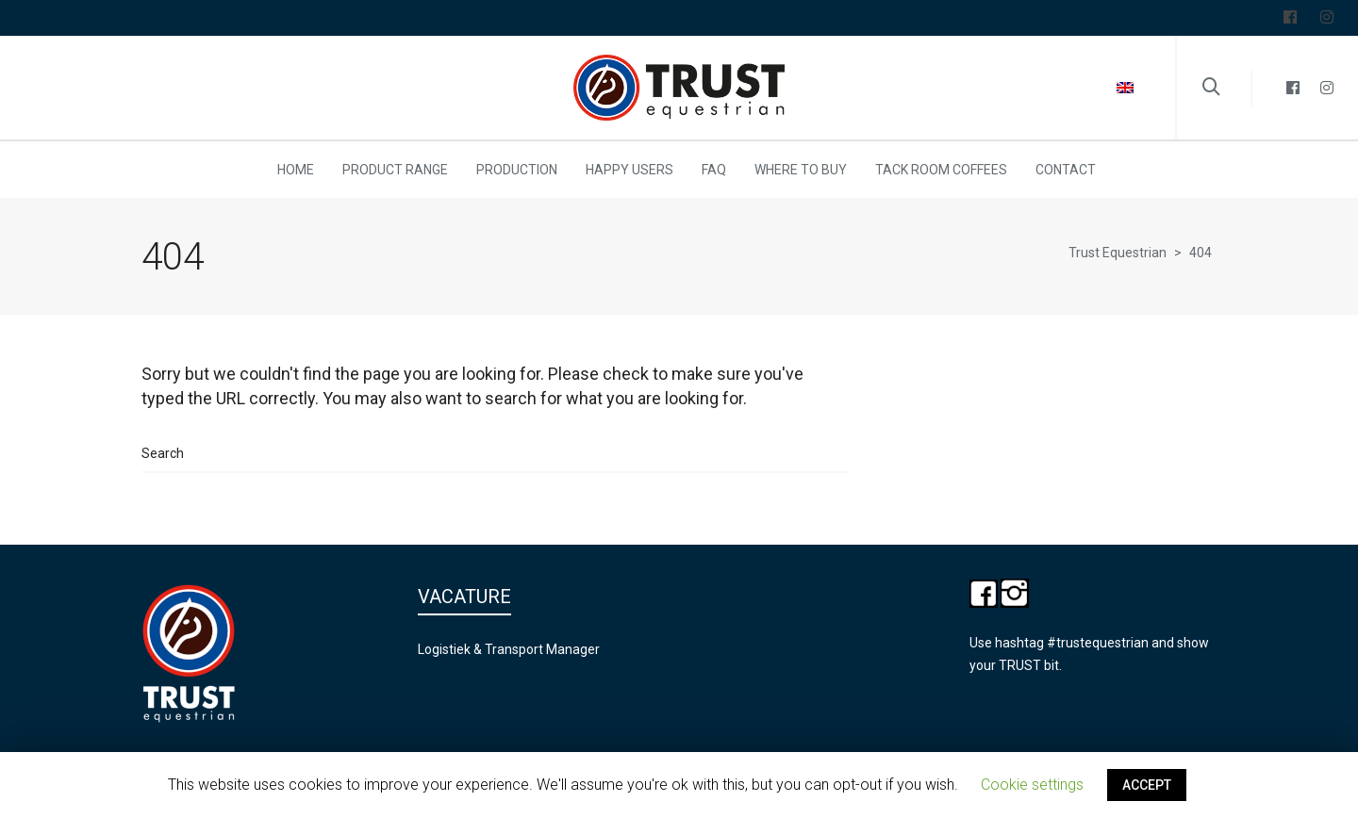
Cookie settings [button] (1032, 784)
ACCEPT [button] (1146, 785)
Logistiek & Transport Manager (509, 649)
